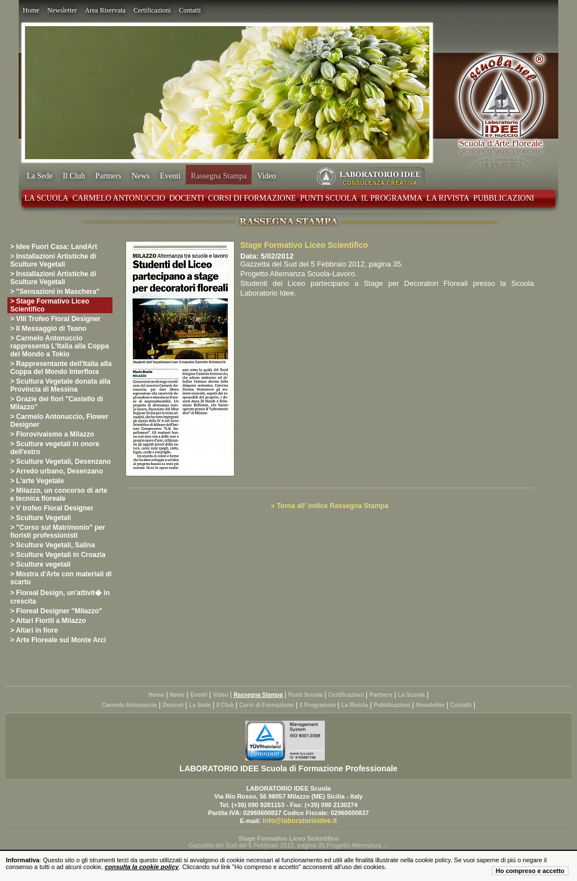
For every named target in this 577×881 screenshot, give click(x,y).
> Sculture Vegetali (40, 518)
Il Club (73, 176)
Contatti (190, 10)
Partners (108, 176)
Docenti (186, 198)
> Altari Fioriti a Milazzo (48, 621)
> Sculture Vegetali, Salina (52, 545)
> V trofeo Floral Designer (51, 508)
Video (266, 176)
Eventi (170, 176)
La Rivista (448, 198)
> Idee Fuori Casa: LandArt (53, 247)
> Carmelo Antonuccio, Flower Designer (59, 421)
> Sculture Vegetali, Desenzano (60, 462)
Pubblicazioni (503, 198)
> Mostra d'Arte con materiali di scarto (61, 578)
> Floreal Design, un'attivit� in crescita (60, 597)
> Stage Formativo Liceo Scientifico (49, 305)
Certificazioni (152, 10)
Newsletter (62, 10)
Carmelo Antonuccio (118, 198)
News (141, 176)
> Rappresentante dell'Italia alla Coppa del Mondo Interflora (61, 368)
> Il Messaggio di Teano (48, 329)
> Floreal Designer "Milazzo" (56, 611)
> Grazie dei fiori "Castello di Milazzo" (56, 403)
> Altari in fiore (34, 630)
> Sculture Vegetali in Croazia (58, 555)
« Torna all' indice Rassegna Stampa (329, 506)
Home (31, 10)
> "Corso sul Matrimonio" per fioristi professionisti (57, 531)
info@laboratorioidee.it (299, 821)
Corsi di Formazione (252, 198)
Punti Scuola (328, 198)
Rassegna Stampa (218, 176)
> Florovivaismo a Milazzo (52, 434)
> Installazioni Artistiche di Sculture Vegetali (53, 260)
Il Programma (392, 198)
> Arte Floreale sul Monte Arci (58, 640)
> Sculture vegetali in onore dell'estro (54, 448)
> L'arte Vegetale (37, 481)
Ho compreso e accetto (530, 870)
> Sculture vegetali (40, 564)
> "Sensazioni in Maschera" (54, 292)
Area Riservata (105, 10)
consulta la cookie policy (141, 866)
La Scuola (46, 198)
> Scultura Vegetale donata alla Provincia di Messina (60, 385)
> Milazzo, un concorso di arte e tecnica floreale (58, 494)
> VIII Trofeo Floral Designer (55, 319)
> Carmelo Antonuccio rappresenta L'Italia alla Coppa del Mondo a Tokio (59, 346)
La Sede (39, 176)
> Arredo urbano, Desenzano (56, 471)
